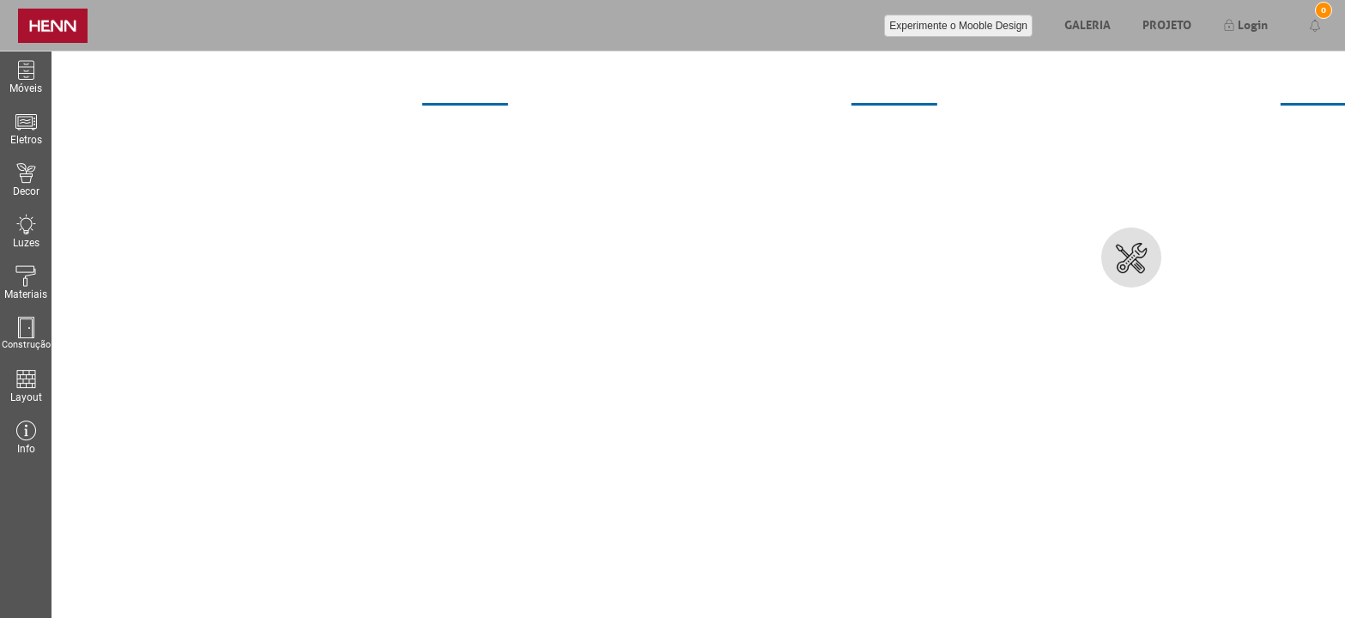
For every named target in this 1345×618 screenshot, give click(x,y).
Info (25, 437)
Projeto (1166, 23)
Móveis (25, 76)
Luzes (25, 231)
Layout (25, 385)
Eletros (26, 128)
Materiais (25, 282)
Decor (25, 179)
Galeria (1087, 23)
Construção (25, 333)
